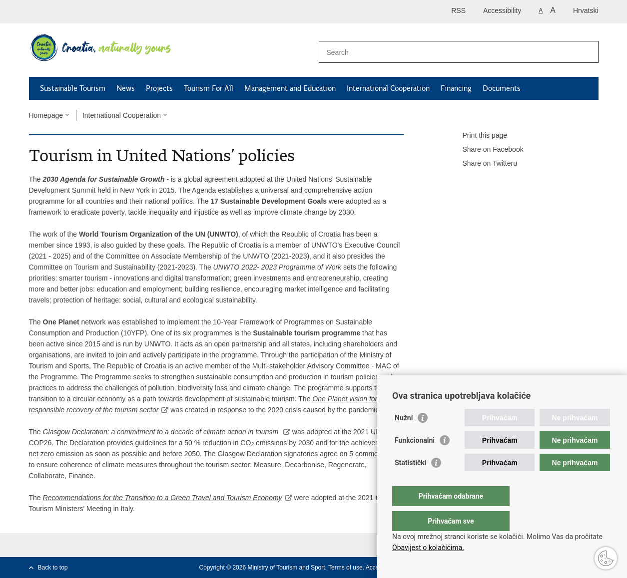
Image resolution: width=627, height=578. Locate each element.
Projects (159, 88)
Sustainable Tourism (72, 88)
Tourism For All (208, 88)
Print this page (478, 135)
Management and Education (290, 88)
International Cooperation (388, 88)
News (125, 88)
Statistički (410, 483)
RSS (458, 10)
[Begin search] (587, 52)
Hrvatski (586, 10)
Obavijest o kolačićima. (428, 548)
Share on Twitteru (483, 163)
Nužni (404, 438)
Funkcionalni (415, 460)
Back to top (53, 567)
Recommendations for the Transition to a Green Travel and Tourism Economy (162, 498)
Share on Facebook (486, 149)
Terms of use (345, 567)
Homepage (46, 115)
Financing (456, 88)
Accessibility (502, 10)
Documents (502, 88)
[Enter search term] (448, 52)
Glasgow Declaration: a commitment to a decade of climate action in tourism (161, 432)
